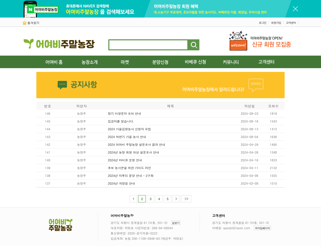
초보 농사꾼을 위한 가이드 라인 (129, 168)
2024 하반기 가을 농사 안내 (127, 137)
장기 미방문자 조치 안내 (124, 113)
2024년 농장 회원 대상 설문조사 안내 (133, 152)
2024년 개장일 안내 (121, 183)
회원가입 (276, 23)
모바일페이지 (262, 228)
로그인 (262, 23)
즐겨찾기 (31, 23)
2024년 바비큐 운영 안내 (125, 160)
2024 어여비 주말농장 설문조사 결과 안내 (136, 144)
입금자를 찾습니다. (121, 121)
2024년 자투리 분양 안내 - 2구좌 (130, 175)
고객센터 (291, 23)
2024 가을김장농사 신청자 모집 (129, 129)
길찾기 (176, 223)
